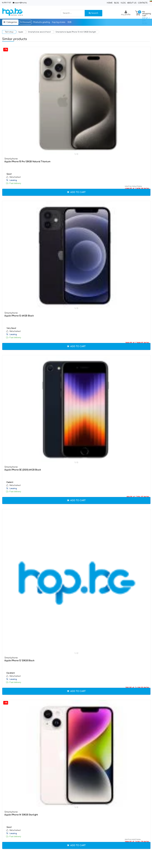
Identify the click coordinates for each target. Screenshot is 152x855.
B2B (69, 22)
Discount (25, 22)
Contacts (142, 3)
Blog (116, 3)
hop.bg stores (58, 22)
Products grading (41, 22)
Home (109, 3)
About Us (131, 3)
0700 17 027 (7, 2)
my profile (126, 13)
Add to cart (76, 192)
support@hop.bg (20, 2)
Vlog (123, 3)
